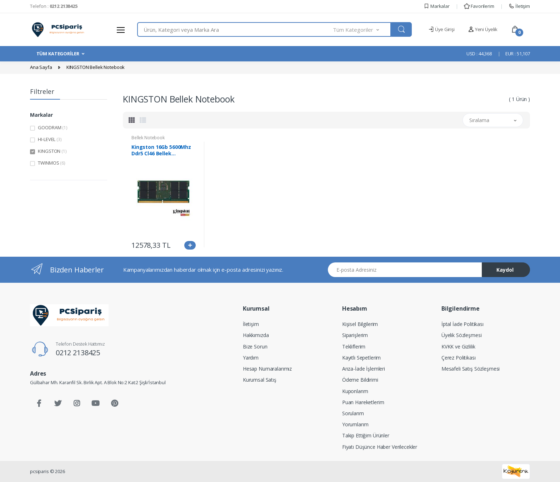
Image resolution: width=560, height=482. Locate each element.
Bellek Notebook (148, 138)
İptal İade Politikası (462, 324)
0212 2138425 (78, 352)
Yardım (251, 357)
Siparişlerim (355, 335)
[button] (362, 29)
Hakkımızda (256, 335)
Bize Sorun (255, 346)
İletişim (519, 6)
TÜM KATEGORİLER (57, 53)
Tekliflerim (353, 346)
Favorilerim (479, 6)
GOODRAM (52, 127)
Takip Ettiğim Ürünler (365, 435)
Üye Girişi (441, 29)
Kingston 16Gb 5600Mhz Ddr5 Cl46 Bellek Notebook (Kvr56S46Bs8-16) (162, 150)
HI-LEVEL (49, 139)
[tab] (132, 120)
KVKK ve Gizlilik (458, 346)
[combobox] (235, 29)
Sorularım (353, 413)
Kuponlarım (355, 391)
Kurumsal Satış (259, 379)
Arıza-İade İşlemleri (363, 368)
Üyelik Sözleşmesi (461, 335)
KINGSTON (52, 151)
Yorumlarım (355, 424)
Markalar (437, 6)
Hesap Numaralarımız (267, 368)
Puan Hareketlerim (363, 402)
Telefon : (54, 6)
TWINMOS (51, 163)
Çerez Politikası (458, 357)
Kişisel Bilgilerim (360, 324)
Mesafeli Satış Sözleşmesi (470, 368)
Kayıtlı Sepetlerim (361, 357)
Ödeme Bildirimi (360, 379)
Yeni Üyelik (483, 29)
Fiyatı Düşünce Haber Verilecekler (379, 446)
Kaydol (505, 269)
